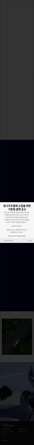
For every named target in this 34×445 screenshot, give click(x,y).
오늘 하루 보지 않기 (7, 240)
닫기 (30, 241)
